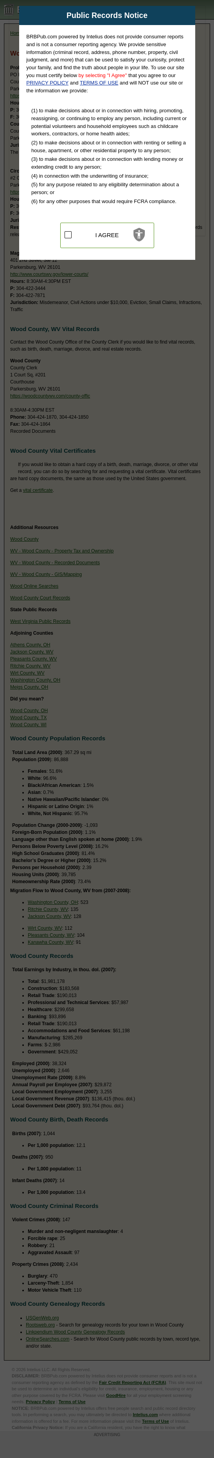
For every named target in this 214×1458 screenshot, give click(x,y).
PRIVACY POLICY (47, 83)
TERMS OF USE (99, 83)
